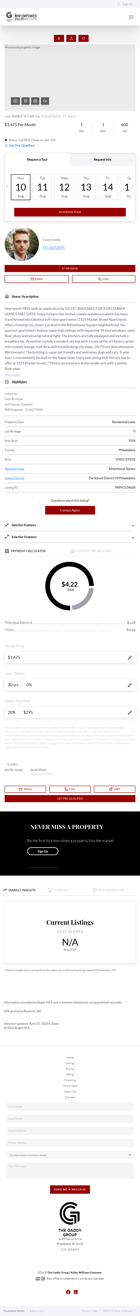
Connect (70, 1097)
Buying (70, 1068)
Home (70, 1057)
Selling (70, 1074)
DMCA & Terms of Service (117, 1311)
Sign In (125, 4)
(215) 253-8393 (70, 1249)
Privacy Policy (90, 1311)
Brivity (21, 1311)
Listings (70, 1063)
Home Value (70, 1085)
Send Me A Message (70, 1189)
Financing (70, 1080)
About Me (70, 1091)
